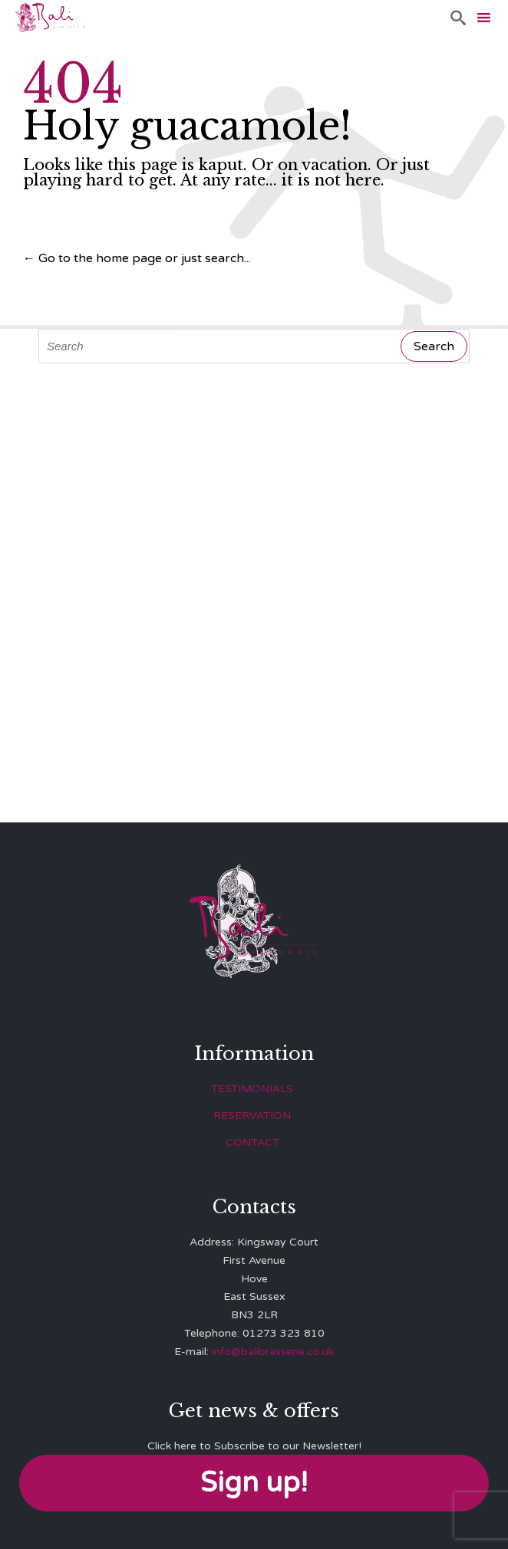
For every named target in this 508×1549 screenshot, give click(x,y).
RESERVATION (252, 1115)
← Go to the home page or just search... (137, 258)
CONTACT (252, 1142)
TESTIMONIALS (252, 1088)
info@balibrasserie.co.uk (273, 1351)
